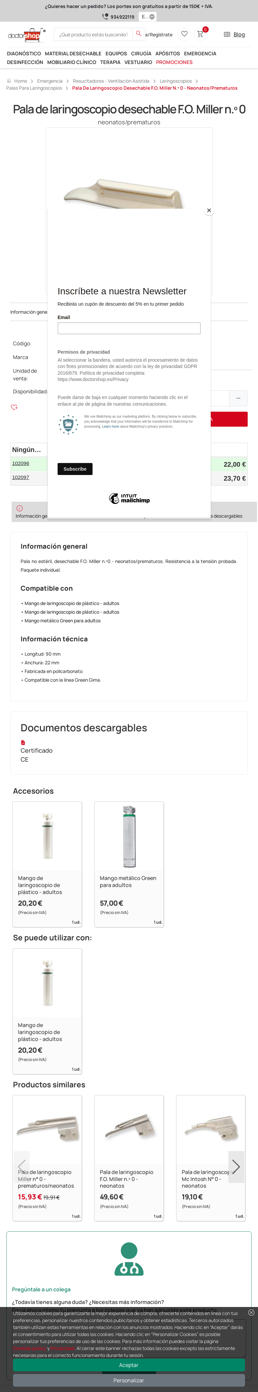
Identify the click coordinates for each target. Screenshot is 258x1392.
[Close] (209, 210)
